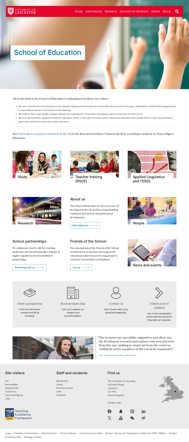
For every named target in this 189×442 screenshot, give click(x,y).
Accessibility (11, 384)
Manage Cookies (32, 437)
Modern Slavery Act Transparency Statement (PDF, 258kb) (135, 433)
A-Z (7, 380)
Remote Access (64, 388)
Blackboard (62, 380)
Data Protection (49, 433)
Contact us (10, 391)
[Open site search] (177, 11)
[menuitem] (79, 11)
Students (61, 395)
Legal (8, 433)
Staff (58, 391)
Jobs (7, 398)
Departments (11, 388)
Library (59, 384)
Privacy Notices (68, 433)
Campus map (114, 402)
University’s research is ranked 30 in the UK (44, 134)
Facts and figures (14, 395)
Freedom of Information (26, 433)
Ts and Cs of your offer (90, 433)
